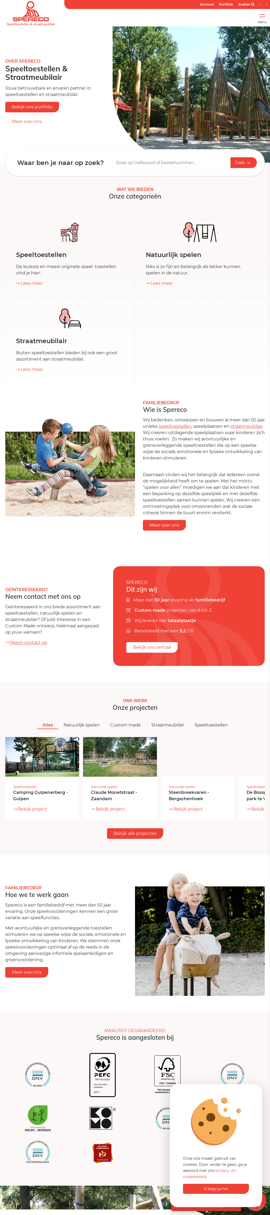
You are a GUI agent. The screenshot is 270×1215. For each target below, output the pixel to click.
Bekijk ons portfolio (32, 106)
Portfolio (226, 4)
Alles (47, 725)
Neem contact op (26, 642)
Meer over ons (27, 121)
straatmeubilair (246, 426)
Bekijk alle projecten (135, 833)
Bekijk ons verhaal (152, 647)
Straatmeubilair (167, 725)
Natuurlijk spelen (82, 725)
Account (207, 4)
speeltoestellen (175, 426)
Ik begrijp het (216, 1188)
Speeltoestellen (211, 725)
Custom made (125, 725)
